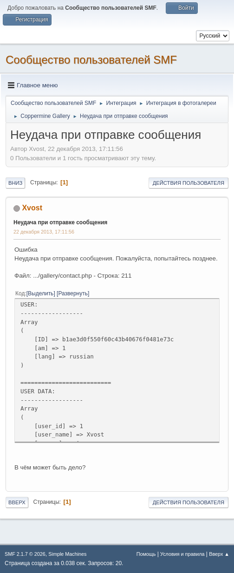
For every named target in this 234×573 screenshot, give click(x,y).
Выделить (40, 293)
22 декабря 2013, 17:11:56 (43, 231)
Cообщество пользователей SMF (91, 59)
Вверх (17, 502)
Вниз (15, 183)
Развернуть (73, 293)
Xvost (32, 208)
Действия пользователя (188, 183)
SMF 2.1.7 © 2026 (25, 554)
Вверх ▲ (219, 554)
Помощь (146, 554)
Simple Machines (67, 554)
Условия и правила (182, 554)
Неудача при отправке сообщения (60, 222)
